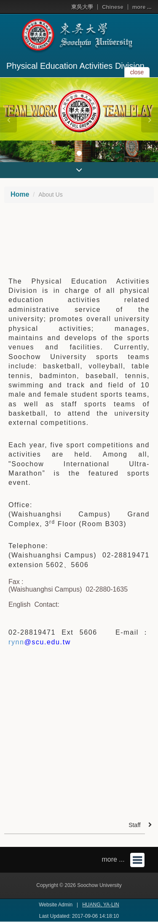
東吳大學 (82, 7)
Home (20, 194)
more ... (142, 7)
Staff (135, 825)
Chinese (112, 7)
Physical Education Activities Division (75, 65)
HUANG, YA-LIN (100, 905)
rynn (39, 642)
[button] (8, 119)
